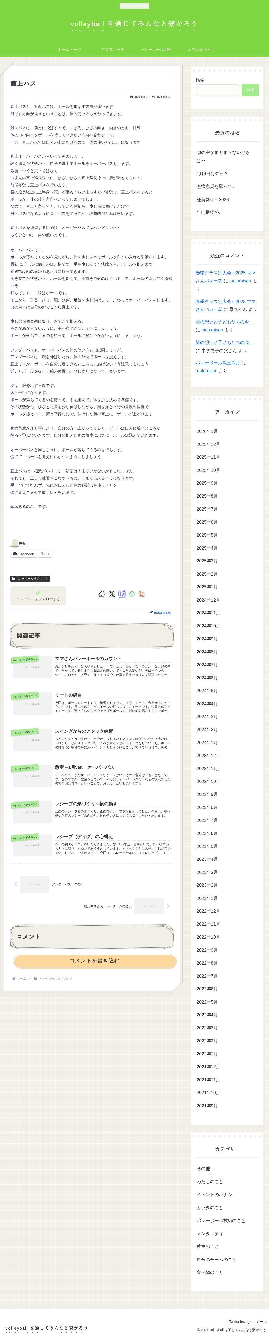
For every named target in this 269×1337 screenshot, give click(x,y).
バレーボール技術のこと (30, 578)
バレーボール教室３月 (218, 362)
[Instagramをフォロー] (121, 594)
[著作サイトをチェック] (102, 594)
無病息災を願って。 (217, 186)
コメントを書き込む (94, 976)
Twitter (223, 1322)
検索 (200, 79)
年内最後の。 (210, 212)
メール (259, 1322)
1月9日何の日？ (212, 173)
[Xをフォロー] (111, 594)
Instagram (241, 1322)
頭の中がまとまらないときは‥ (223, 156)
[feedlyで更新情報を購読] (132, 594)
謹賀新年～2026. (213, 199)
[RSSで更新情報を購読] (142, 594)
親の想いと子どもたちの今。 (224, 321)
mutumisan (240, 280)
